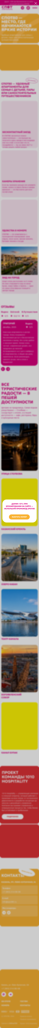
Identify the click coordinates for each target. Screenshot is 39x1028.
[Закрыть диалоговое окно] (35, 3)
